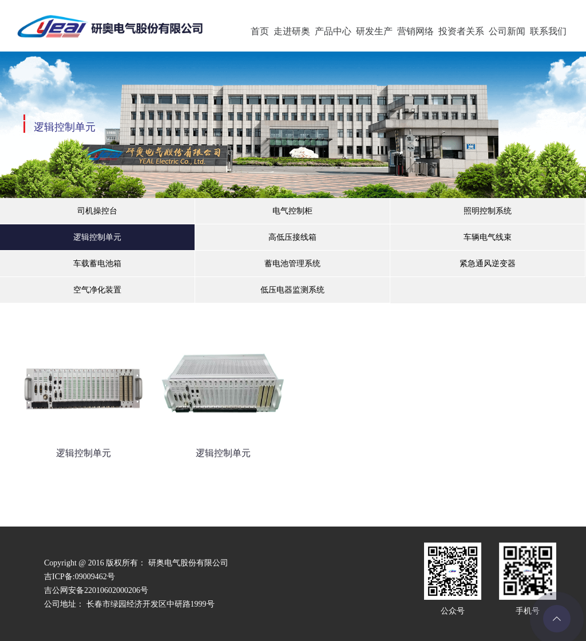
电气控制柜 (292, 211)
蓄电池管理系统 (292, 263)
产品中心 (333, 31)
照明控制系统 (488, 211)
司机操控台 (97, 211)
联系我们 (548, 31)
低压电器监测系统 (292, 290)
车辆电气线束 (488, 237)
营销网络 (415, 31)
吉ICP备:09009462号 (79, 576)
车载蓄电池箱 (97, 263)
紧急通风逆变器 (488, 263)
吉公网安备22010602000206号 (96, 590)
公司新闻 (507, 31)
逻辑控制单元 (97, 237)
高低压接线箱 (292, 237)
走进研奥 (292, 31)
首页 (260, 31)
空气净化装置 (97, 290)
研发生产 (374, 31)
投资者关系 (461, 31)
